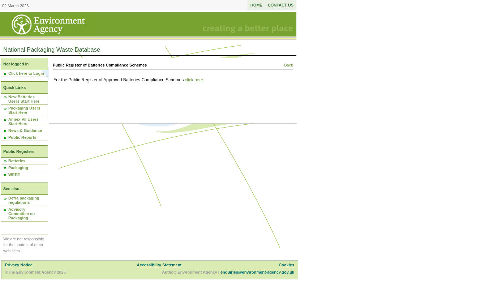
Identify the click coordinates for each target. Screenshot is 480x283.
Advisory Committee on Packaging (21, 213)
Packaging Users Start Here (24, 110)
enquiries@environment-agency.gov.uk (257, 272)
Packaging (18, 168)
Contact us (280, 5)
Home (256, 5)
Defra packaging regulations (23, 200)
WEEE (14, 174)
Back (288, 65)
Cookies (286, 265)
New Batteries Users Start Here (23, 99)
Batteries (16, 161)
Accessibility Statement (159, 265)
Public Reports (22, 137)
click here (194, 79)
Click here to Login (26, 73)
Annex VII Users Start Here (23, 121)
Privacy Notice (19, 265)
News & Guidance (25, 130)
